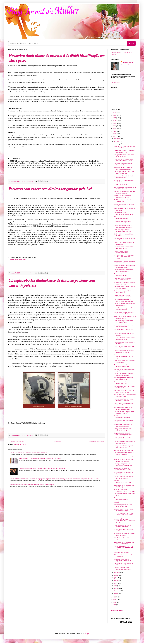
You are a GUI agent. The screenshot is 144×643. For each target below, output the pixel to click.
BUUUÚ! (116, 502)
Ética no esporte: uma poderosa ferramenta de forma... (123, 217)
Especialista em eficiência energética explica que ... (122, 365)
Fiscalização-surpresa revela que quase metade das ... (124, 172)
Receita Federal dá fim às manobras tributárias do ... (122, 568)
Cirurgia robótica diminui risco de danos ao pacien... (124, 155)
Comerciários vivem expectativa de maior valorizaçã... (124, 442)
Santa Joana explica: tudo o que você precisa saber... (123, 321)
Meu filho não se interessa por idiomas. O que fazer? (123, 425)
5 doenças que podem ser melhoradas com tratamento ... (124, 464)
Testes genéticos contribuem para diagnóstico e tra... (124, 473)
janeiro (116, 593)
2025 (114, 115)
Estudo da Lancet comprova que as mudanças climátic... (124, 266)
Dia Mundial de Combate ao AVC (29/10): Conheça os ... (124, 543)
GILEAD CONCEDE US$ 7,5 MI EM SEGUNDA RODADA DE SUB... (123, 548)
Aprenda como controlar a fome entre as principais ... (123, 382)
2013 (114, 605)
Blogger (87, 633)
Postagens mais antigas (96, 441)
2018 (114, 133)
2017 (114, 136)
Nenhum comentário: (27, 181)
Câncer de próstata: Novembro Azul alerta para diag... (124, 304)
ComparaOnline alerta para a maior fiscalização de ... (124, 387)
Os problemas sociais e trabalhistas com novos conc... (124, 262)
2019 (114, 131)
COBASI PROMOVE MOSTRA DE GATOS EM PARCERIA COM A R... (124, 515)
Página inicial (57, 441)
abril (115, 586)
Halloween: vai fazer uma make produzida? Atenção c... (123, 399)
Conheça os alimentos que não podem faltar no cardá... (123, 374)
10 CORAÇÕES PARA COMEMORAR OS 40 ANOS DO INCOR (124, 520)
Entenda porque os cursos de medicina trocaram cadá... (123, 168)
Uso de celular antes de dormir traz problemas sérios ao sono (28, 453)
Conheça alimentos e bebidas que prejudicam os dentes (124, 370)
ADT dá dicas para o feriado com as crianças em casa (125, 395)
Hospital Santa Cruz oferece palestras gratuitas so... (122, 525)
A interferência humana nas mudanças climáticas (122, 222)
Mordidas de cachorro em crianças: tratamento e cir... (124, 283)
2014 (114, 602)
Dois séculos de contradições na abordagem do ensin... (123, 351)
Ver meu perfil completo (128, 65)
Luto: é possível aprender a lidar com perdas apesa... (123, 325)
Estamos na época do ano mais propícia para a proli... (123, 460)
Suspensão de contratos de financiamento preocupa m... (123, 433)
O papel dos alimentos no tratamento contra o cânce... (123, 469)
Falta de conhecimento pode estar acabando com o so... (124, 274)
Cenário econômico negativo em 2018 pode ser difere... (123, 564)
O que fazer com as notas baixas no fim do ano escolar (124, 421)
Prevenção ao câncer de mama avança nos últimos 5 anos (123, 159)
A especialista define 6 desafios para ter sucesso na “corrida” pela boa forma (42, 468)
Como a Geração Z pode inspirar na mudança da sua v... (125, 188)
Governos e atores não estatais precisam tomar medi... (123, 270)
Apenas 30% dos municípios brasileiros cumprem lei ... (122, 279)
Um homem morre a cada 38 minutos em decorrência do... (123, 300)
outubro (116, 144)
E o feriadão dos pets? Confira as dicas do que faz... (124, 291)
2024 (114, 118)
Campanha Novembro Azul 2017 (124, 450)
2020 (114, 128)
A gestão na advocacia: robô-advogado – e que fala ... (122, 196)
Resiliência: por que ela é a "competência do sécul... (122, 251)
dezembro (117, 138)
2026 (114, 112)
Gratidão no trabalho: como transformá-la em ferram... (122, 416)
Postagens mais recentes (16, 441)
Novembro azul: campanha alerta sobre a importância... (124, 308)
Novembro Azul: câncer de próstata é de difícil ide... (124, 147)
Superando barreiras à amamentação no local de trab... (124, 213)
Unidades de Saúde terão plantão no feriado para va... (124, 176)
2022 (114, 123)
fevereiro (117, 591)
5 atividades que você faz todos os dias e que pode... (124, 534)
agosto (116, 575)
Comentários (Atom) (20, 444)
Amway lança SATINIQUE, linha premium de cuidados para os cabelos (40, 458)
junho (116, 580)
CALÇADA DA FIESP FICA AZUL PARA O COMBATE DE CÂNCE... (124, 256)
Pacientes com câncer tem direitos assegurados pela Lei (49, 189)
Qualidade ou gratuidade (121, 552)
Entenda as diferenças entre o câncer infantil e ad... (123, 164)
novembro (117, 141)
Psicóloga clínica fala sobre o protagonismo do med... (122, 408)
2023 (114, 120)
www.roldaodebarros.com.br (17, 259)
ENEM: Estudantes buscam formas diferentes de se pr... (124, 338)
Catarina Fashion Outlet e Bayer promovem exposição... (123, 509)
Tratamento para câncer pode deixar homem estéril (123, 505)
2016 (114, 597)
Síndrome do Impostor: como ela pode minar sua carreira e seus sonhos (32, 484)
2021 (114, 126)
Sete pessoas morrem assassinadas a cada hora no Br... (123, 356)
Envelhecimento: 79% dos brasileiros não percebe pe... (123, 296)
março (116, 588)
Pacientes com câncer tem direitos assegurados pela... (124, 151)
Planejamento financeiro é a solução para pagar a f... (122, 429)
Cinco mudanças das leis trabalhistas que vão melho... (123, 230)
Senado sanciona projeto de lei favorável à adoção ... (123, 247)
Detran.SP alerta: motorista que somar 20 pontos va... (123, 330)
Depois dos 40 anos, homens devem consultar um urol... (122, 226)
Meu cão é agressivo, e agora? (123, 457)
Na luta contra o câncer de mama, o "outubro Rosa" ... (125, 317)
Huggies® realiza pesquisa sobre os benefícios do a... (124, 412)
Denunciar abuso (117, 610)
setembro (117, 572)
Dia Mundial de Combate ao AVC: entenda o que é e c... (124, 486)
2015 (114, 599)
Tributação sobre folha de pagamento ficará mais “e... (123, 560)
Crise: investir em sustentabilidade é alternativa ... (124, 555)
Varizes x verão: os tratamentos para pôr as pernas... (123, 477)
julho (116, 578)
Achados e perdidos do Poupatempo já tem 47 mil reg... (124, 490)
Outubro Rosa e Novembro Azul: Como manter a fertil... (123, 313)
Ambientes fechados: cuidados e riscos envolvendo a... (124, 391)
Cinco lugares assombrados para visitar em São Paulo (124, 404)
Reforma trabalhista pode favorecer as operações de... (124, 192)
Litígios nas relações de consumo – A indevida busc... (124, 205)
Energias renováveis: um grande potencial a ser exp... (123, 446)
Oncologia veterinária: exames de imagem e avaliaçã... (124, 453)
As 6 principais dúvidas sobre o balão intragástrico (123, 378)
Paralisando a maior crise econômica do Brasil (121, 498)
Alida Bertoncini (128, 62)
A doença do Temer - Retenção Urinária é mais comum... (123, 530)
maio (116, 583)
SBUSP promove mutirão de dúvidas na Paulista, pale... (123, 481)
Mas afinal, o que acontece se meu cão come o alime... (124, 287)
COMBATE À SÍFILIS (120, 184)
